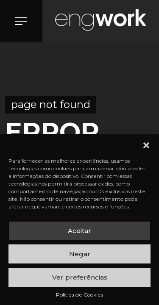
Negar (79, 254)
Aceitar (79, 231)
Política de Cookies (79, 294)
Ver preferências (79, 277)
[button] (146, 144)
